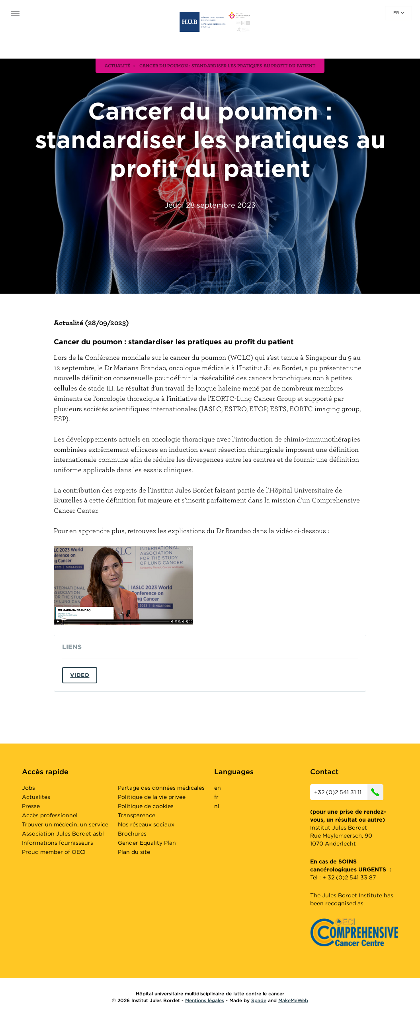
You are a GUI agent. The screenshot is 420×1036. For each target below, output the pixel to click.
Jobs (28, 788)
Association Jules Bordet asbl (63, 833)
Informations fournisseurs (57, 843)
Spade (258, 1000)
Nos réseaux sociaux (146, 824)
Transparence (136, 815)
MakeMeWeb (293, 1000)
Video (79, 675)
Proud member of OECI (54, 852)
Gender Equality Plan (147, 843)
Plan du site (134, 852)
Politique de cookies (146, 806)
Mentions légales (204, 1000)
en (217, 788)
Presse (31, 806)
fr (398, 12)
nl (216, 806)
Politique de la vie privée (152, 797)
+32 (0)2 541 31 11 (348, 792)
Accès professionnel (50, 815)
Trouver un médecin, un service (65, 824)
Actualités (36, 797)
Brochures (132, 833)
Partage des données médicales (161, 788)
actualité (117, 65)
